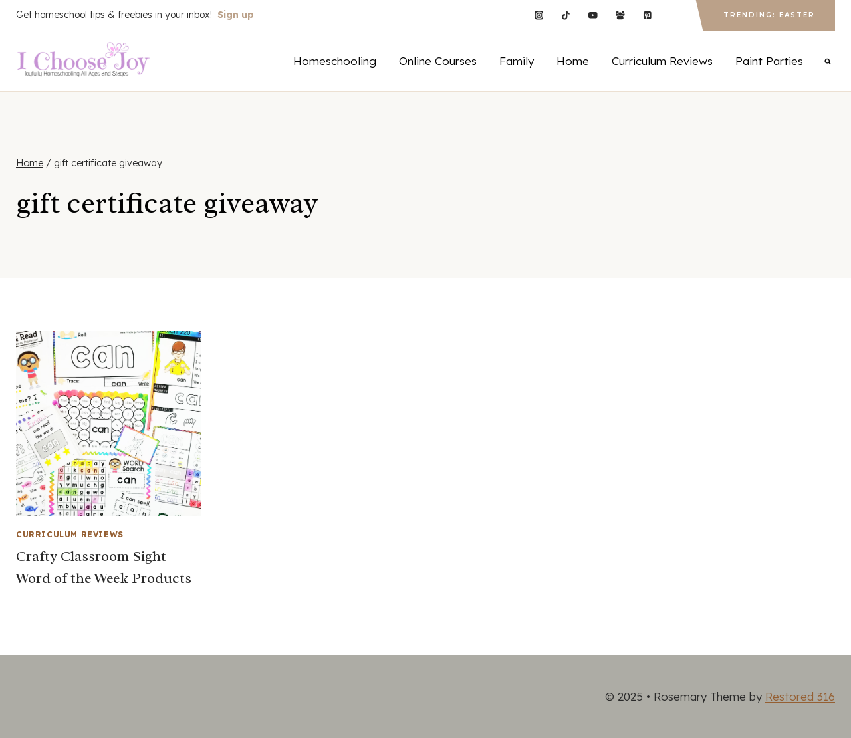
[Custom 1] (674, 15)
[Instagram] (539, 15)
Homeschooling (334, 61)
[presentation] (108, 423)
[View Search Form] (827, 61)
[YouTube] (593, 15)
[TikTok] (566, 15)
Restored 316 (800, 696)
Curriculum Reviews (662, 61)
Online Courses (438, 61)
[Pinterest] (647, 15)
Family (516, 61)
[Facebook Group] (620, 15)
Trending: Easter (769, 15)
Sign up (235, 15)
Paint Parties (769, 61)
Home (572, 61)
